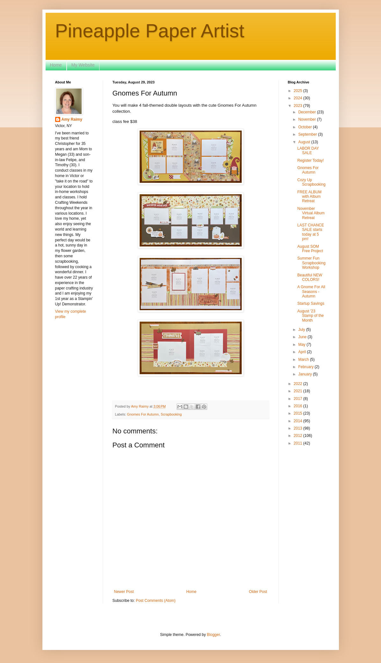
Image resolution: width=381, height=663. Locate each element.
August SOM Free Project (310, 248)
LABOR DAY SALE (308, 150)
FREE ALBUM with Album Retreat (309, 196)
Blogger (213, 634)
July (302, 329)
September (308, 134)
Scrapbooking (171, 414)
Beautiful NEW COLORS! (309, 277)
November (307, 119)
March (304, 359)
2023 (298, 105)
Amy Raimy (72, 119)
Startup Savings (310, 303)
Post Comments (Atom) (156, 600)
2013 (298, 428)
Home (56, 65)
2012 (298, 435)
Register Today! (310, 160)
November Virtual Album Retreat (310, 213)
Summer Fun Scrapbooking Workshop (311, 263)
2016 (298, 406)
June (302, 337)
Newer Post (124, 591)
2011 (298, 443)
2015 (298, 413)
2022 (298, 383)
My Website (83, 65)
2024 (298, 98)
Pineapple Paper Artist (150, 30)
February (306, 367)
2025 (298, 91)
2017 (298, 398)
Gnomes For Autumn (143, 414)
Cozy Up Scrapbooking (311, 182)
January (305, 374)
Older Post (258, 591)
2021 (298, 391)
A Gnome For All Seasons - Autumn (311, 291)
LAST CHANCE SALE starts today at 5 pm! (310, 232)
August (304, 142)
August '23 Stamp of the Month (310, 316)
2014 (298, 421)
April (302, 352)
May (302, 344)
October (305, 127)
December (307, 112)
